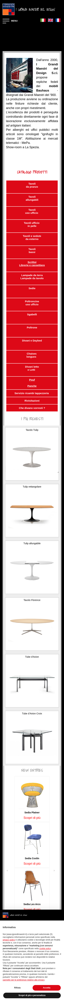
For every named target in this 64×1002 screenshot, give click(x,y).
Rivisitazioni (32, 400)
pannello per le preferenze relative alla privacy (24, 980)
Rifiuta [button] (17, 988)
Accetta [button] (46, 988)
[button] (7, 869)
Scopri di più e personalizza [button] (31, 995)
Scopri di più (32, 817)
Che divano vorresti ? (32, 408)
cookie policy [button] (45, 948)
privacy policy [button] (9, 940)
